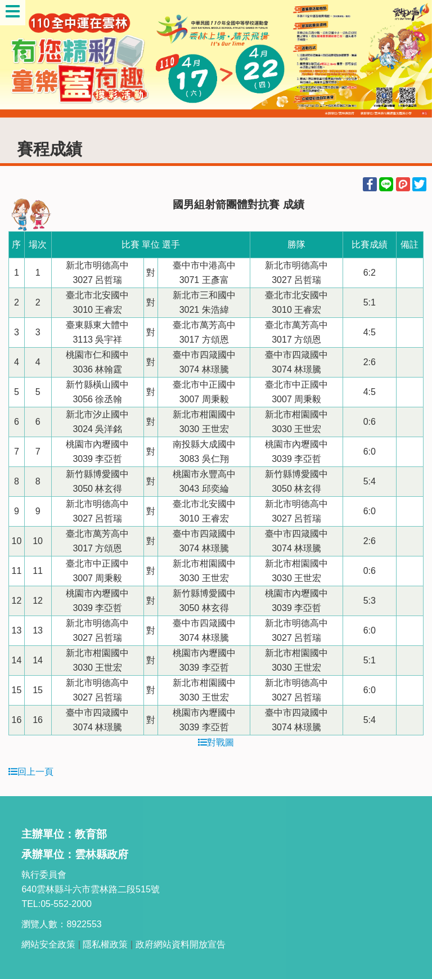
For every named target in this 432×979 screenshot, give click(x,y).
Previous (19, 59)
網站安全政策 (48, 944)
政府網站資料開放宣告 (181, 944)
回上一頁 (30, 771)
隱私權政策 (105, 944)
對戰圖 (216, 742)
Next (412, 59)
